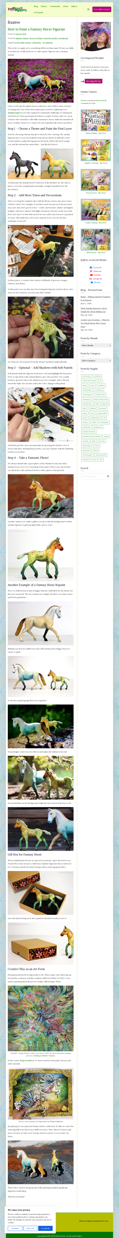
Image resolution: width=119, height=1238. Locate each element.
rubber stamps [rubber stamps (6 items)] (87, 445)
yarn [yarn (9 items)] (101, 459)
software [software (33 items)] (95, 450)
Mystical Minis (91, 133)
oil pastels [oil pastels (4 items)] (85, 441)
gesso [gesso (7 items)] (92, 413)
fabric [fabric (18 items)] (97, 404)
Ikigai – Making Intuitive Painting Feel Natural (95, 298)
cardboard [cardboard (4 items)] (101, 385)
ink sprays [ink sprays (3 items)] (85, 422)
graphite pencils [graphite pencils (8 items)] (95, 418)
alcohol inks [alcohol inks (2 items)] (97, 376)
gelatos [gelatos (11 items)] (85, 408)
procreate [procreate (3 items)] (102, 441)
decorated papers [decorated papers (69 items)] (87, 394)
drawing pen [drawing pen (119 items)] (86, 399)
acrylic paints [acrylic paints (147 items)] (86, 376)
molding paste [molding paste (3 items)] (98, 427)
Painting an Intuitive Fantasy (44, 1056)
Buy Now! (102, 133)
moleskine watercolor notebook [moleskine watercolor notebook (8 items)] (91, 436)
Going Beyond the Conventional (55, 38)
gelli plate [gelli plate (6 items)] (93, 408)
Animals (18, 38)
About (65, 6)
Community (55, 6)
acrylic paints (19, 43)
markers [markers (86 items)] (94, 422)
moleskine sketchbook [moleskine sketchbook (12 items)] (89, 432)
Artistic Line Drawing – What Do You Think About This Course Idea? (95, 323)
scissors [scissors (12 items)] (96, 445)
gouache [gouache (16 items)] (85, 418)
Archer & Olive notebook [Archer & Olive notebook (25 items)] (89, 380)
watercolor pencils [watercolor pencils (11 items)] (101, 455)
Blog (36, 6)
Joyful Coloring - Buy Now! (95, 223)
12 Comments (47, 43)
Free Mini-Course (102, 9)
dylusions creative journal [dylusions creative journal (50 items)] (100, 399)
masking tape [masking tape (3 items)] (86, 427)
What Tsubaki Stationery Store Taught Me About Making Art (94, 310)
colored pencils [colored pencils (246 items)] (87, 390)
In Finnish (38, 12)
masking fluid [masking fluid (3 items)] (104, 422)
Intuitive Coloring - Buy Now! (96, 163)
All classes (84, 101)
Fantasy (25, 38)
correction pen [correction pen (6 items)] (99, 390)
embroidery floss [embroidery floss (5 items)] (87, 404)
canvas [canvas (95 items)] (92, 385)
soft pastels (36, 43)
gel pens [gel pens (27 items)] (85, 413)
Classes (44, 6)
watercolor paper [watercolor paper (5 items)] (87, 455)
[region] (30, 1219)
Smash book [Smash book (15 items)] (86, 450)
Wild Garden (91, 252)
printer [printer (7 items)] (94, 441)
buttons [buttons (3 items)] (85, 385)
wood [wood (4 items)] (94, 459)
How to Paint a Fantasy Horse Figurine (36, 29)
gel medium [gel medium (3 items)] (102, 408)
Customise (15, 1228)
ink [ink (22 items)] (104, 418)
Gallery (74, 6)
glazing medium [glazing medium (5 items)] (102, 413)
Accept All (45, 1228)
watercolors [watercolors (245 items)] (86, 459)
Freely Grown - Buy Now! (96, 193)
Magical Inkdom (27, 1060)
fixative (28, 43)
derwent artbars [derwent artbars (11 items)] (100, 394)
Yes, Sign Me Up (93, 81)
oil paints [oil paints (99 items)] (106, 436)
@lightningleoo (15, 113)
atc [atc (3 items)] (101, 380)
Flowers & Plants (36, 38)
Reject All (30, 1228)
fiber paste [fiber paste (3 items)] (106, 404)
